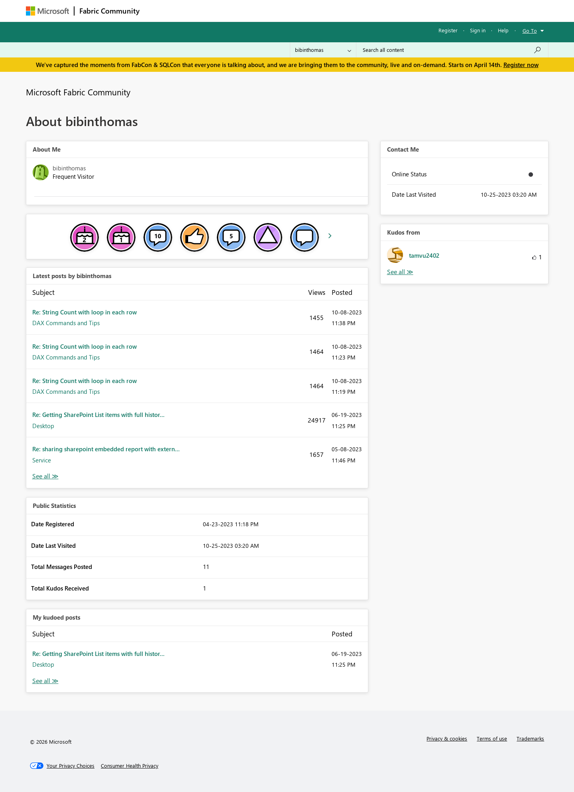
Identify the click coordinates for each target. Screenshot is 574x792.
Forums (157, 10)
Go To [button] (530, 30)
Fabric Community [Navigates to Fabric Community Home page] (109, 11)
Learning (327, 10)
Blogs (296, 10)
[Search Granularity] (323, 49)
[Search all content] (452, 49)
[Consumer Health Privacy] (129, 765)
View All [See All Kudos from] (400, 272)
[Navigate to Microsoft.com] (47, 11)
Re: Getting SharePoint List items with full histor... (98, 415)
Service (41, 460)
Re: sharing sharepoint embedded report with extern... (106, 449)
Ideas (225, 10)
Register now (521, 65)
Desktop (43, 426)
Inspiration (193, 10)
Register (448, 30)
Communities (261, 10)
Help (503, 30)
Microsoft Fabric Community (78, 91)
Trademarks (530, 738)
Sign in (478, 30)
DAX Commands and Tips (66, 323)
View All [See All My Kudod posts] (45, 680)
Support (361, 10)
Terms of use (492, 738)
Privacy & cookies (447, 738)
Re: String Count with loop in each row (84, 312)
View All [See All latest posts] (45, 476)
